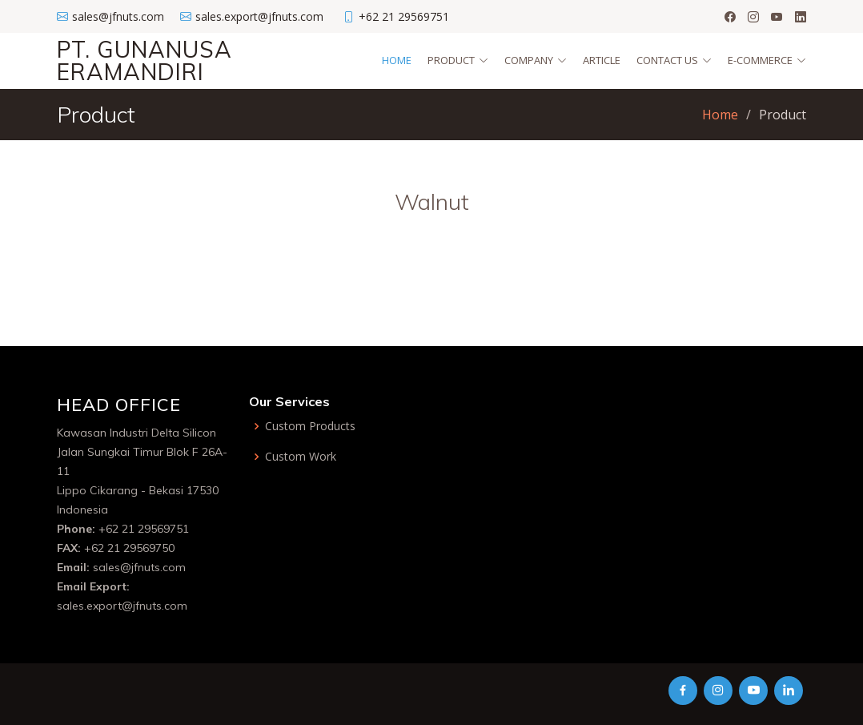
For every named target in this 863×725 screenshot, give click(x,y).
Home (396, 60)
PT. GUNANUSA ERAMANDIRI (144, 60)
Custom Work (300, 456)
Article (601, 60)
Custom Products (310, 426)
